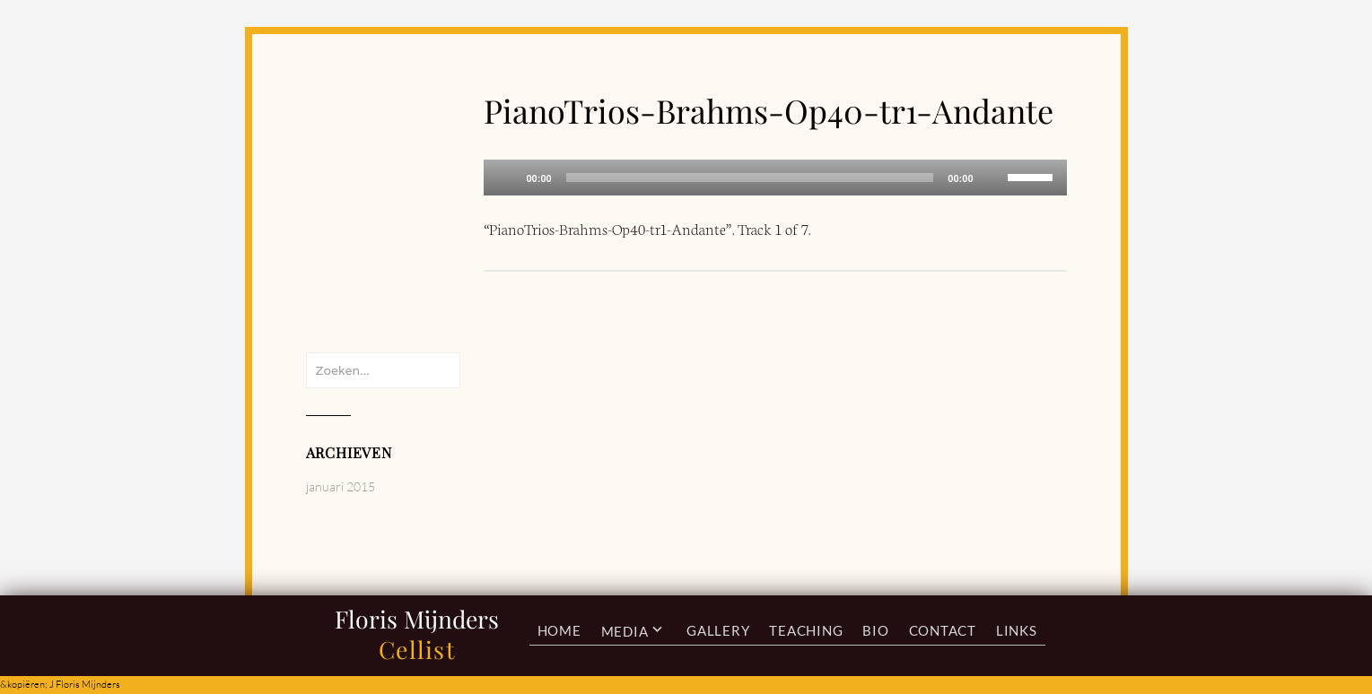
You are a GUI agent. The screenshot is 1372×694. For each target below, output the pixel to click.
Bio (875, 630)
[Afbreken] (993, 178)
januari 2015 (340, 486)
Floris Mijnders (417, 619)
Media (625, 630)
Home (559, 630)
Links (1016, 630)
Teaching (806, 630)
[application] (775, 177)
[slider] (750, 177)
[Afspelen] (507, 178)
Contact (942, 630)
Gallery (717, 630)
